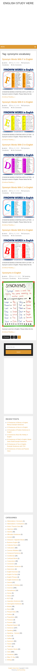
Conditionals (11, 555)
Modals (9, 606)
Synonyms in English (11, 272)
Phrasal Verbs (11, 611)
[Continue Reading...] (8, 97)
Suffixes (9, 638)
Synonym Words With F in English (17, 59)
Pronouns (10, 619)
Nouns (9, 609)
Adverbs (9, 531)
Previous (6, 337)
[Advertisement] (18, 25)
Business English (12, 542)
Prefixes (9, 614)
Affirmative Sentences (13, 534)
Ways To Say (11, 657)
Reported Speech (12, 625)
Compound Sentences (14, 553)
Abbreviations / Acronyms (15, 520)
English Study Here (18, 3)
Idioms (9, 595)
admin (5, 63)
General (9, 582)
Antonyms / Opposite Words (15, 539)
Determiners (11, 569)
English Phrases (12, 577)
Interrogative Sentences (14, 603)
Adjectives (10, 528)
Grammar (10, 587)
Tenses (9, 643)
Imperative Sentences (13, 601)
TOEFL (9, 646)
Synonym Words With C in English (17, 187)
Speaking (27, 276)
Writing (9, 659)
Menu (3, 47)
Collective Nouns (12, 544)
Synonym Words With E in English (17, 102)
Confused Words (12, 558)
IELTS (9, 598)
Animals (9, 536)
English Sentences (12, 579)
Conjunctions (11, 561)
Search (18, 351)
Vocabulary (5, 65)
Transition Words (12, 649)
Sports (9, 635)
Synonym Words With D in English (17, 144)
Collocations (11, 547)
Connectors (10, 563)
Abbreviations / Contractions (15, 523)
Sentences (10, 627)
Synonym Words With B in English (17, 230)
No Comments (17, 65)
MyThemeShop (21, 669)
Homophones (11, 590)
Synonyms (26, 63)
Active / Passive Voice (14, 526)
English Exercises (12, 571)
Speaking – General (13, 633)
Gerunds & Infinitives (13, 585)
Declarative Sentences (14, 566)
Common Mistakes (12, 550)
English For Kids (12, 574)
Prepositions (11, 617)
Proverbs (10, 622)
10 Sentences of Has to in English (17, 427)
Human (9, 593)
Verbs (9, 651)
